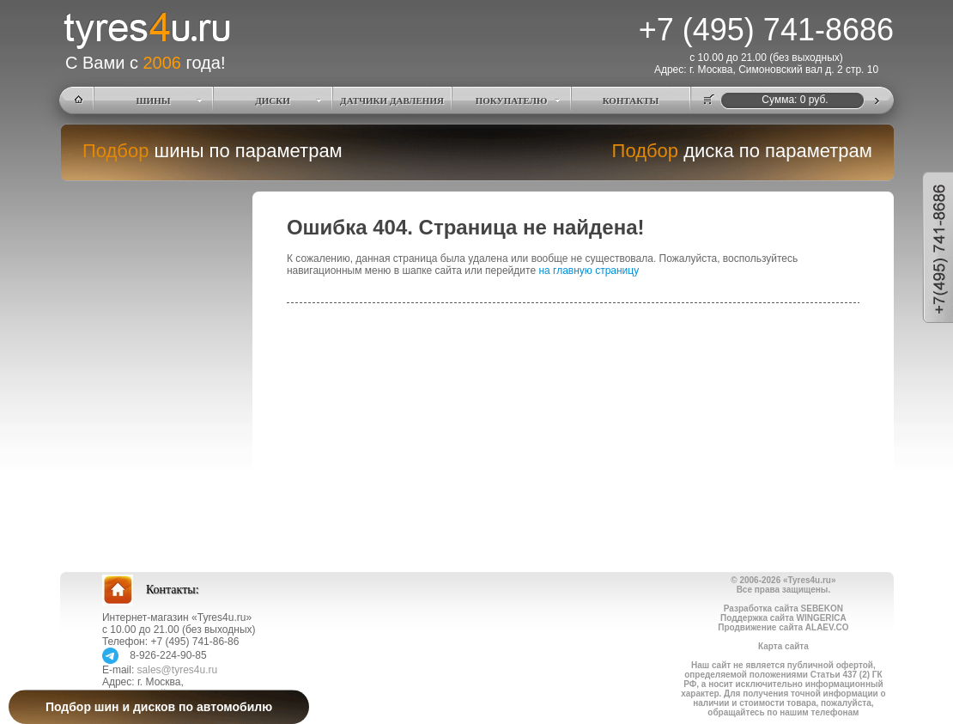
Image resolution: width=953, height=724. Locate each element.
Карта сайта (783, 646)
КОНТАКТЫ (631, 100)
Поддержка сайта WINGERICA (783, 618)
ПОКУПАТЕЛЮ (512, 100)
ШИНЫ (154, 100)
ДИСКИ (272, 100)
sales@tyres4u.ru (177, 670)
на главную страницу (588, 271)
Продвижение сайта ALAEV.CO (783, 627)
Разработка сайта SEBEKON (783, 608)
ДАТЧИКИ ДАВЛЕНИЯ (392, 100)
